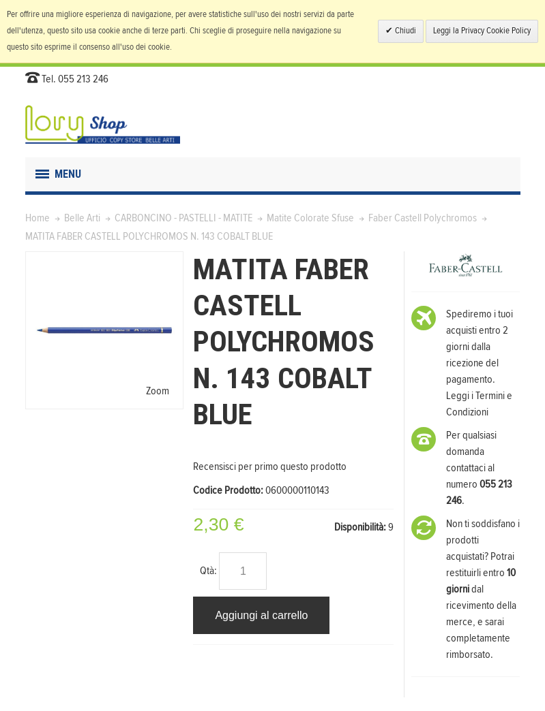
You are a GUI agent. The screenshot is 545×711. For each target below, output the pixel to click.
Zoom (157, 390)
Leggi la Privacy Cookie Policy (482, 31)
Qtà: (208, 570)
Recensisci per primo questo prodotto (270, 466)
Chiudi (404, 31)
